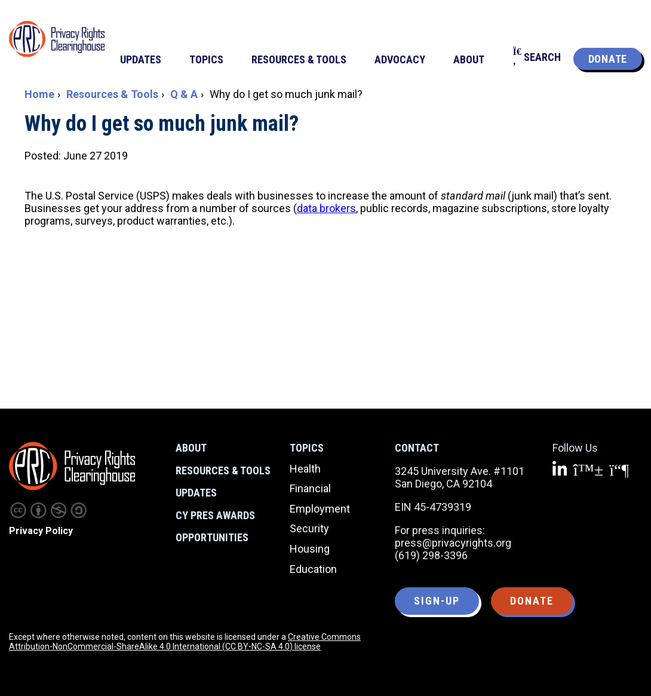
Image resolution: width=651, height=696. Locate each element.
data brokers (326, 208)
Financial (310, 488)
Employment (320, 508)
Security (309, 528)
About (191, 447)
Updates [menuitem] (140, 59)
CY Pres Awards (215, 515)
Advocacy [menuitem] (399, 59)
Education (313, 569)
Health (305, 468)
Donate (607, 59)
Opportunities (212, 537)
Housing (310, 548)
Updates (196, 492)
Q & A (184, 94)
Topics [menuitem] (206, 59)
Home (39, 94)
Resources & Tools (112, 94)
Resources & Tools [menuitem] (298, 59)
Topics (307, 447)
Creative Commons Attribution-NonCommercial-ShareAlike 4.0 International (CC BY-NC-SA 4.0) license (185, 641)
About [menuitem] (468, 59)
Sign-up (437, 600)
